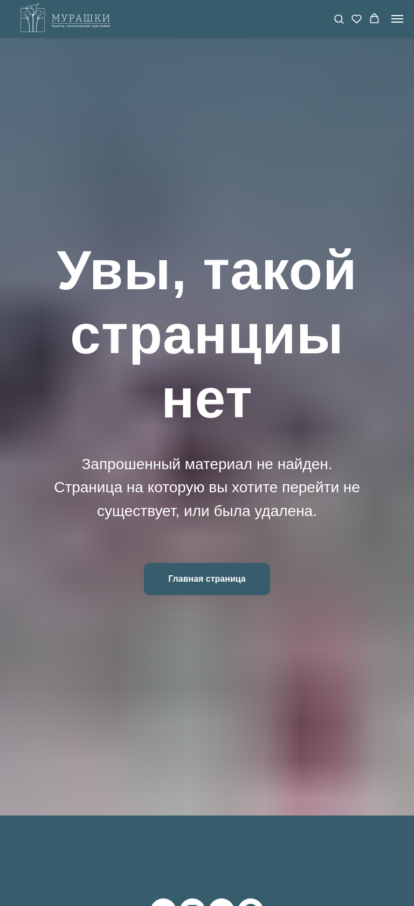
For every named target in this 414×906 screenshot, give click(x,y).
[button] (339, 18)
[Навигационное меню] (397, 19)
